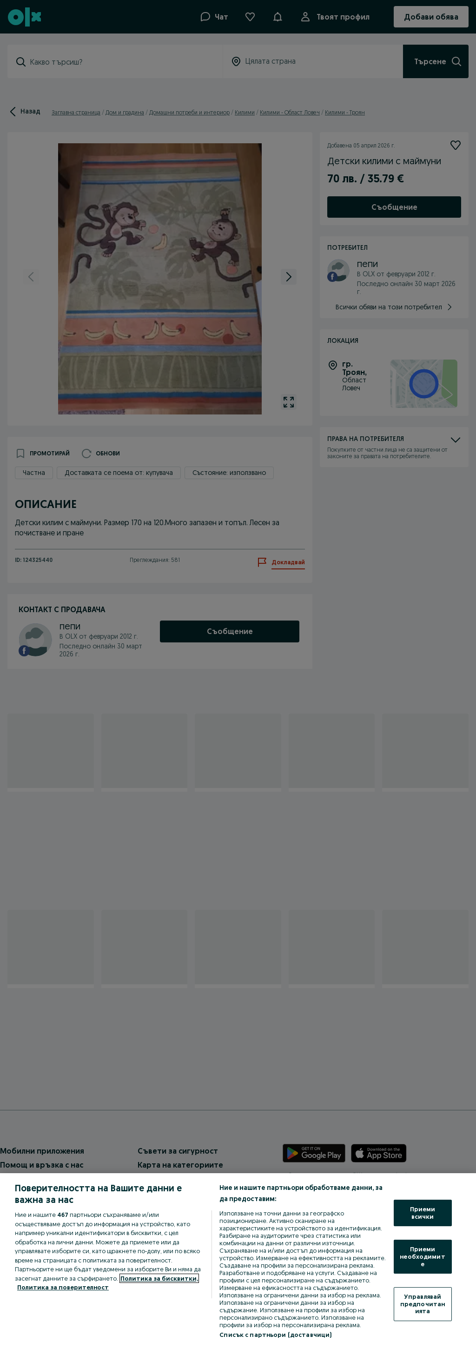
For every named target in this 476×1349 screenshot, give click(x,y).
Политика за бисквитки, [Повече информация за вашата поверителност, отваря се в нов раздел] (159, 1278)
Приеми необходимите (422, 1256)
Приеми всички (423, 1212)
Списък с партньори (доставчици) (275, 1334)
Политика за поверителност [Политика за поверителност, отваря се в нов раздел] (63, 1287)
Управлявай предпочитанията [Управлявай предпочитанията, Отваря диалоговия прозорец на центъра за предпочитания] (422, 1304)
